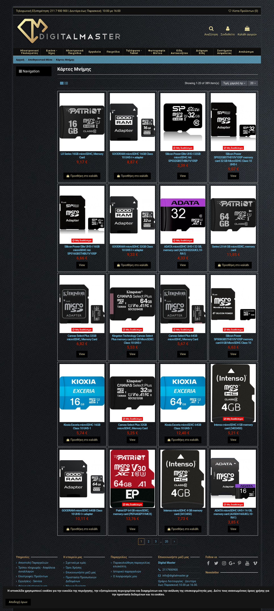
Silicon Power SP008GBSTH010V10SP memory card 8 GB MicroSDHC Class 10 (233, 339)
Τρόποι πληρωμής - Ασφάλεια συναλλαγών (36, 569)
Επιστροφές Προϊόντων (33, 576)
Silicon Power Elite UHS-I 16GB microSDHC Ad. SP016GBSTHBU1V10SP (82, 250)
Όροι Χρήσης (74, 567)
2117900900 (170, 569)
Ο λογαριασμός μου (125, 576)
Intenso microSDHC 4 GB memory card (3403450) (233, 426)
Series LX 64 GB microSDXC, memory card (233, 248)
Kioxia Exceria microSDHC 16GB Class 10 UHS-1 (82, 426)
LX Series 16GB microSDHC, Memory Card (82, 155)
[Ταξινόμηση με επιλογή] (234, 83)
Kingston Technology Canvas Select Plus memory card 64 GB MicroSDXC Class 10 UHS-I (132, 339)
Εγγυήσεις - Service (30, 581)
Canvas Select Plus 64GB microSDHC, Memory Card (183, 337)
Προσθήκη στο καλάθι (82, 175)
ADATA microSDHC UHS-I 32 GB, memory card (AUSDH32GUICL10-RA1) (183, 250)
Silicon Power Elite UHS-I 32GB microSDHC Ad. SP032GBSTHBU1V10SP (182, 157)
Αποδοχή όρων (18, 602)
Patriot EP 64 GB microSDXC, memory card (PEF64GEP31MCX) (132, 512)
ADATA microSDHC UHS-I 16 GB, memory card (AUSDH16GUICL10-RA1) (233, 514)
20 (253, 83)
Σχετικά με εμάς (76, 562)
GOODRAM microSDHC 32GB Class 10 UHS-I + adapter (132, 248)
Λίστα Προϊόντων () (243, 10)
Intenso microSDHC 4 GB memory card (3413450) (183, 512)
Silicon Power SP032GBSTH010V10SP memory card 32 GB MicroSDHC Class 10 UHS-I (233, 159)
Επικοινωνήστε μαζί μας (81, 572)
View (183, 175)
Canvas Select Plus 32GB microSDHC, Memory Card (82, 337)
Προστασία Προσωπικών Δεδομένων (81, 579)
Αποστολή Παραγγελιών (33, 562)
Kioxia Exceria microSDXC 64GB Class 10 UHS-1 (183, 426)
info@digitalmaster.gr (175, 575)
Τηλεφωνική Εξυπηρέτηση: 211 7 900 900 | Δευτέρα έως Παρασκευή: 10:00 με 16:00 (68, 10)
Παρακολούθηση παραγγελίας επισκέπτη (131, 564)
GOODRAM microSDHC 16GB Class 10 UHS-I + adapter (132, 155)
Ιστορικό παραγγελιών (127, 571)
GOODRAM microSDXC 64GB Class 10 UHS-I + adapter (82, 512)
